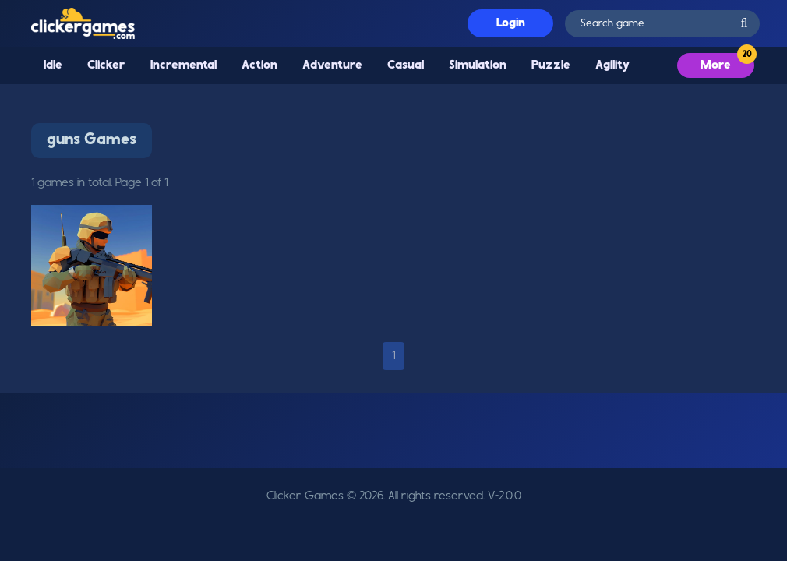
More (716, 65)
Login (510, 23)
